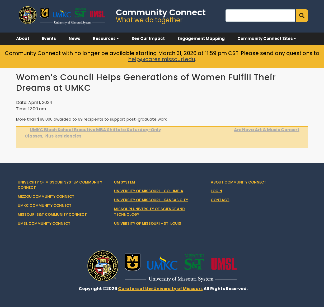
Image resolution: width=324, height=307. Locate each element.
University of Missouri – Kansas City (151, 200)
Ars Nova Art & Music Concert (266, 130)
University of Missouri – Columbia (148, 191)
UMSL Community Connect (44, 223)
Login (216, 191)
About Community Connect (238, 182)
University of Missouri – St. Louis (147, 223)
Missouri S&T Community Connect (52, 214)
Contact (220, 200)
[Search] (260, 15)
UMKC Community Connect (45, 205)
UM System (124, 182)
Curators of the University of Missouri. (160, 289)
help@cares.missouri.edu (161, 59)
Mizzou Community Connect (46, 196)
